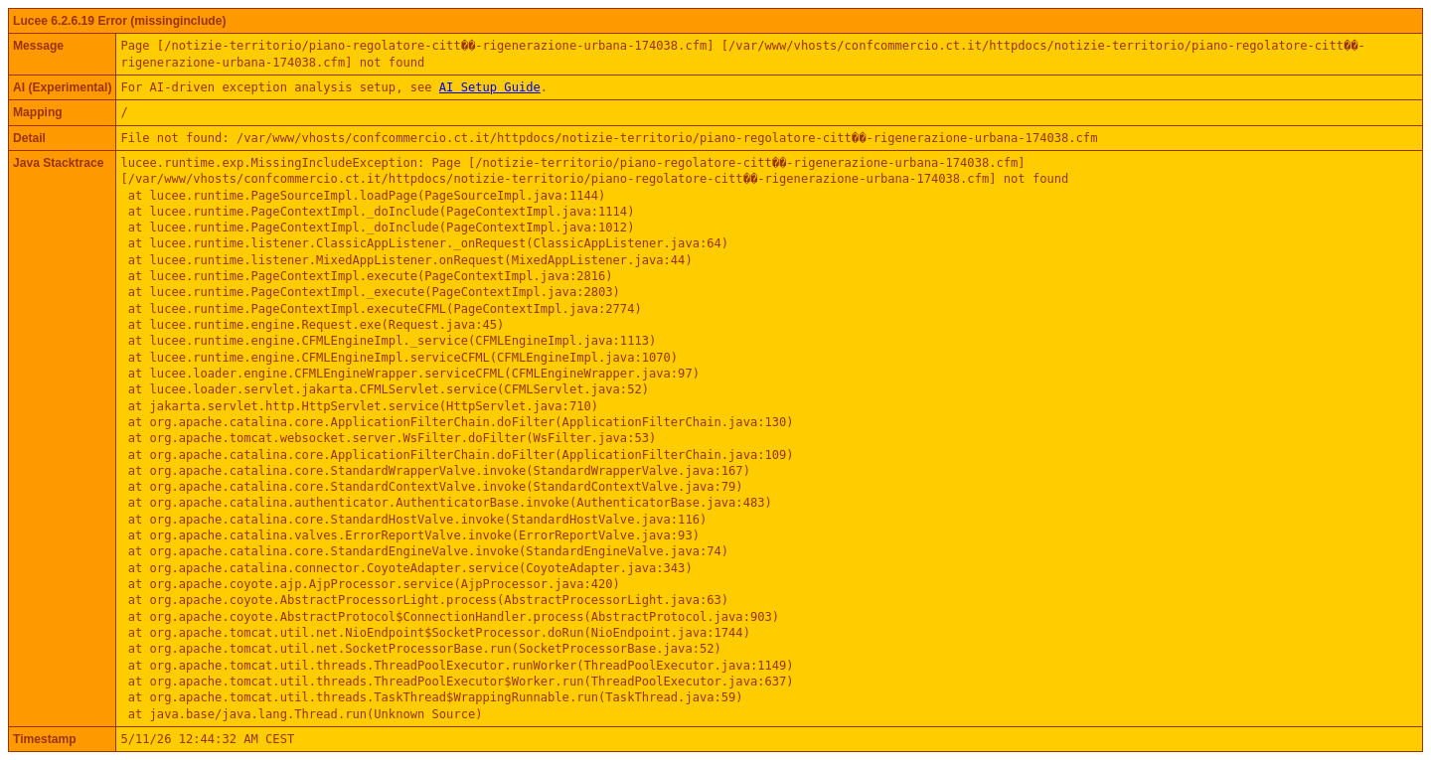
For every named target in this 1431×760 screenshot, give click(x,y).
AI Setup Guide (490, 87)
